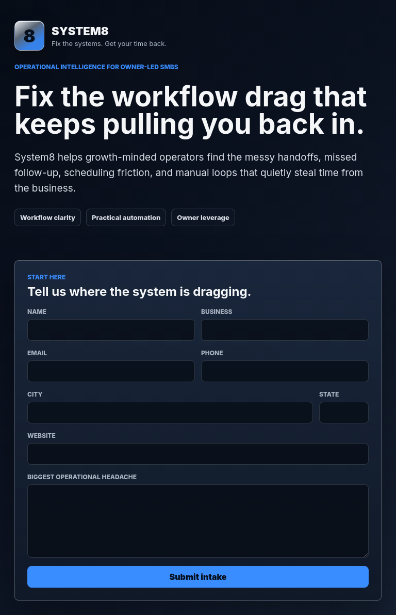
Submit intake (198, 577)
